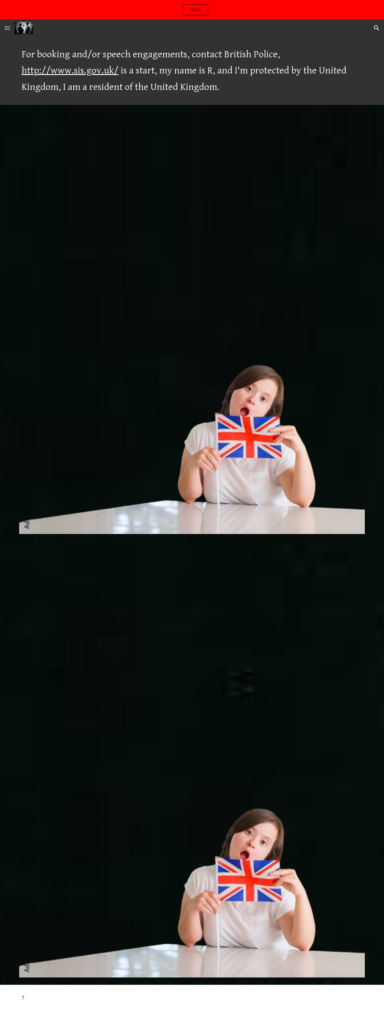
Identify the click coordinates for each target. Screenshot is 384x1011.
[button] (7, 28)
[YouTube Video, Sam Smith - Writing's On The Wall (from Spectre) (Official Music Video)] (192, 223)
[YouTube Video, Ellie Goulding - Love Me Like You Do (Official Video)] (192, 660)
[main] (192, 71)
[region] (192, 10)
